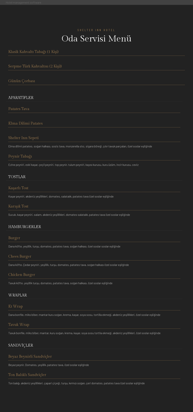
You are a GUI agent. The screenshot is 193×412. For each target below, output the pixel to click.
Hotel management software (23, 2)
